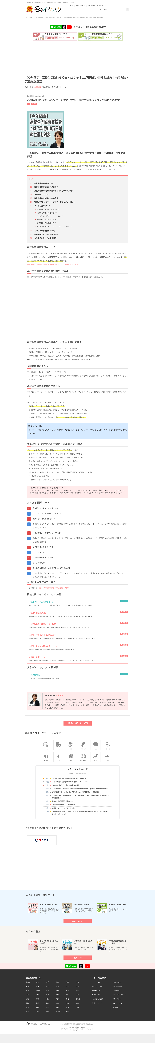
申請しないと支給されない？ (47, 213)
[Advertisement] (77, 57)
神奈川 (38, 990)
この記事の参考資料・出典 (44, 231)
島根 (37, 1003)
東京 (27, 990)
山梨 (27, 995)
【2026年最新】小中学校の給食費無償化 (65, 785)
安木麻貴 (38, 87)
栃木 (47, 986)
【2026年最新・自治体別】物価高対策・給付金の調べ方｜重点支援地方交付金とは (80, 788)
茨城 (37, 986)
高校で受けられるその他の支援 (46, 234)
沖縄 (67, 1011)
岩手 (47, 982)
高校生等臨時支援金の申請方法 (46, 198)
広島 (57, 1003)
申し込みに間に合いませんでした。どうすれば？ (54, 226)
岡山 (47, 1003)
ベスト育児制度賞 (97, 999)
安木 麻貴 (59, 695)
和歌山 (78, 999)
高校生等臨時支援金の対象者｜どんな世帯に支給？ (54, 191)
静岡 (57, 995)
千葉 (77, 986)
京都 (37, 999)
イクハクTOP (96, 982)
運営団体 (115, 1007)
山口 (67, 1003)
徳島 (77, 1003)
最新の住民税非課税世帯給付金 (62, 801)
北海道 (28, 982)
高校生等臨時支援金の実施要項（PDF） (54, 588)
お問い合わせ (117, 982)
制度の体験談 (96, 995)
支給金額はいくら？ (42, 194)
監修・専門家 (96, 990)
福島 (27, 986)
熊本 (27, 1011)
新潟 (47, 990)
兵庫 (57, 999)
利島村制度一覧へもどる (78, 723)
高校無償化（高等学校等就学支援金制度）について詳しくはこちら (52, 264)
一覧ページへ (77, 921)
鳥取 (27, 1003)
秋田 (67, 982)
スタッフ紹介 (117, 999)
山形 (77, 982)
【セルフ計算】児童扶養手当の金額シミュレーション (70, 782)
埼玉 (67, 986)
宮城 (57, 982)
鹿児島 (58, 1011)
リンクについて (117, 1003)
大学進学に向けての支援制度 (45, 238)
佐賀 (67, 1007)
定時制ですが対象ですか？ (46, 223)
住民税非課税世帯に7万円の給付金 (63, 804)
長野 (37, 995)
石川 (67, 990)
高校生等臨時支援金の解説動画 (46, 187)
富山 (57, 990)
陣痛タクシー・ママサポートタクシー (64, 808)
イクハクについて (97, 986)
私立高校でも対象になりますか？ (49, 209)
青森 (37, 982)
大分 (37, 1011)
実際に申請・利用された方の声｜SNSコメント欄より (54, 202)
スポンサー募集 (117, 986)
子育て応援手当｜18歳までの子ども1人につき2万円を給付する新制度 (75, 792)
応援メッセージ (97, 1003)
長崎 (77, 1007)
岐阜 (47, 995)
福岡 (57, 1007)
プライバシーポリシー (119, 995)
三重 (77, 995)
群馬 (57, 986)
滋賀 (27, 999)
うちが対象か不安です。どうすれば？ (50, 216)
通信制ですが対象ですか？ (46, 219)
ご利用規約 (116, 990)
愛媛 (37, 1007)
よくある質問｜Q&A (42, 206)
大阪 (47, 999)
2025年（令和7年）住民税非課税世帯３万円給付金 (69, 778)
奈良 (67, 999)
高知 (47, 1007)
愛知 (67, 995)
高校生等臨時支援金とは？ (44, 183)
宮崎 (47, 1011)
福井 (77, 990)
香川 (27, 1007)
